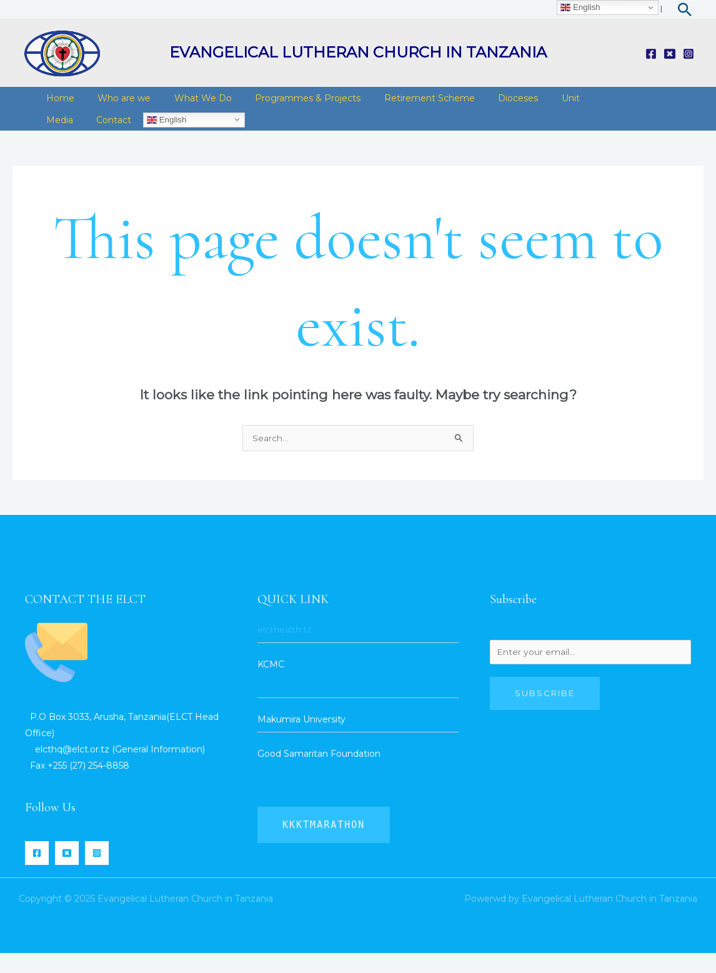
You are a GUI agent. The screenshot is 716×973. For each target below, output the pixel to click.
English (157, 134)
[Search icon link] (684, 9)
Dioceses (492, 102)
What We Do (191, 102)
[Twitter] (669, 53)
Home (58, 102)
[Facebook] (651, 53)
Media (57, 133)
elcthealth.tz (284, 649)
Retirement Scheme (408, 102)
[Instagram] (688, 53)
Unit (540, 102)
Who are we (117, 102)
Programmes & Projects (291, 102)
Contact (106, 133)
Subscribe (545, 714)
